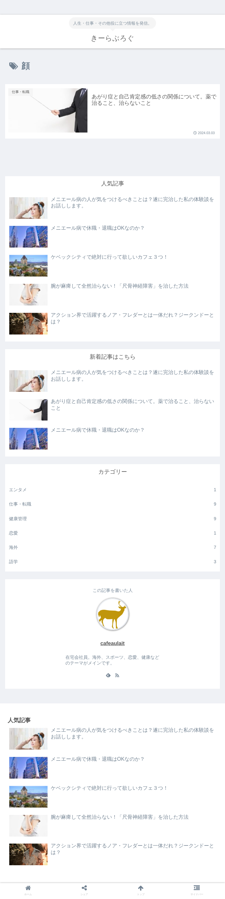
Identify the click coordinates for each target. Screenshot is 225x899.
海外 (112, 547)
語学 (112, 562)
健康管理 (112, 519)
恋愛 (112, 533)
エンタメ (112, 490)
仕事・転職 (112, 504)
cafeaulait (112, 643)
